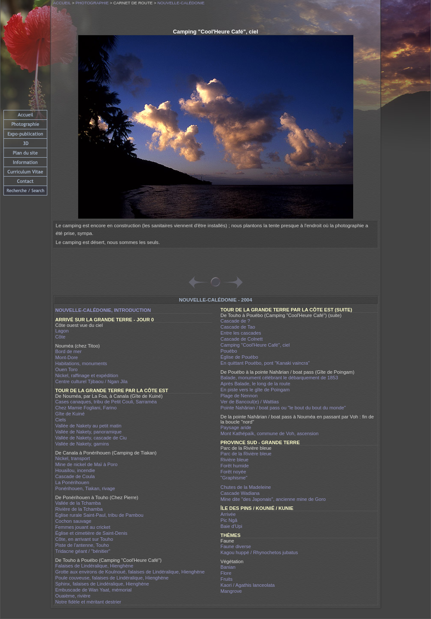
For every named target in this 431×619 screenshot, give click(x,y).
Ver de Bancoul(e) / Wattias (249, 401)
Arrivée (227, 514)
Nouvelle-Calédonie (181, 2)
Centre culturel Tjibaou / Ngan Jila (91, 381)
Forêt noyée (233, 471)
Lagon (62, 330)
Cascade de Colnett (241, 339)
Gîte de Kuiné (70, 413)
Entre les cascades (240, 332)
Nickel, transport (72, 458)
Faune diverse (235, 546)
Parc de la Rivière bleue (246, 453)
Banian (227, 567)
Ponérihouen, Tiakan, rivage (85, 488)
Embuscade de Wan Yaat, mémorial (93, 589)
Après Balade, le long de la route (255, 383)
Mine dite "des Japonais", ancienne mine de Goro (273, 499)
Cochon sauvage (73, 521)
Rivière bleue (234, 459)
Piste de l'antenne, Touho (82, 545)
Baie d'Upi (231, 526)
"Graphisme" (234, 477)
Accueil (62, 2)
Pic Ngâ (228, 520)
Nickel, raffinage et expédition (87, 375)
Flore (226, 573)
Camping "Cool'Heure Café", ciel (255, 345)
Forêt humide (234, 465)
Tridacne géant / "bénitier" (82, 551)
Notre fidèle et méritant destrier (88, 601)
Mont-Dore (66, 357)
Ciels (60, 419)
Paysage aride (235, 427)
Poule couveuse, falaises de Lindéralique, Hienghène (112, 577)
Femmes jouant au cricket (82, 527)
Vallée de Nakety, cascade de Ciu (91, 437)
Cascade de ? (235, 320)
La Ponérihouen (72, 482)
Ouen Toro (66, 369)
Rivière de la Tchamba (79, 509)
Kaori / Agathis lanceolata (247, 585)
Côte (60, 336)
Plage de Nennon (238, 395)
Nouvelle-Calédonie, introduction (103, 310)
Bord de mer (68, 351)
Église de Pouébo (239, 357)
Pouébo (228, 351)
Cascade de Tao (237, 326)
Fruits (226, 579)
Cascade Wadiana (240, 493)
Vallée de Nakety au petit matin (88, 425)
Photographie (92, 2)
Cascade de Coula (75, 476)
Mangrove (231, 591)
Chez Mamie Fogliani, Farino (86, 407)
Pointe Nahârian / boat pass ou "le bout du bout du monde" (283, 407)
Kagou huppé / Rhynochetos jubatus (259, 552)
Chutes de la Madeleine (245, 487)
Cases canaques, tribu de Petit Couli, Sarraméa (106, 401)
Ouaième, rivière (73, 595)
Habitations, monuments (81, 363)
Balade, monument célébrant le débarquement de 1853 (279, 377)
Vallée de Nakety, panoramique (88, 431)
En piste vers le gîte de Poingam (255, 389)
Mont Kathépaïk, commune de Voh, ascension (269, 433)
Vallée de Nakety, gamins (82, 443)
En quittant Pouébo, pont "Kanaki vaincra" (265, 363)
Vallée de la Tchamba (78, 503)
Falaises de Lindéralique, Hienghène (94, 565)
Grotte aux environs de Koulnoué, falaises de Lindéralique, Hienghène (130, 571)
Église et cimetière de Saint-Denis (91, 533)
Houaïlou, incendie (75, 470)
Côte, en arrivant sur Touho (84, 539)
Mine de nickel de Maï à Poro (86, 464)
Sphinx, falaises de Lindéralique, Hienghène (102, 583)
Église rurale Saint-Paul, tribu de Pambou (99, 515)
